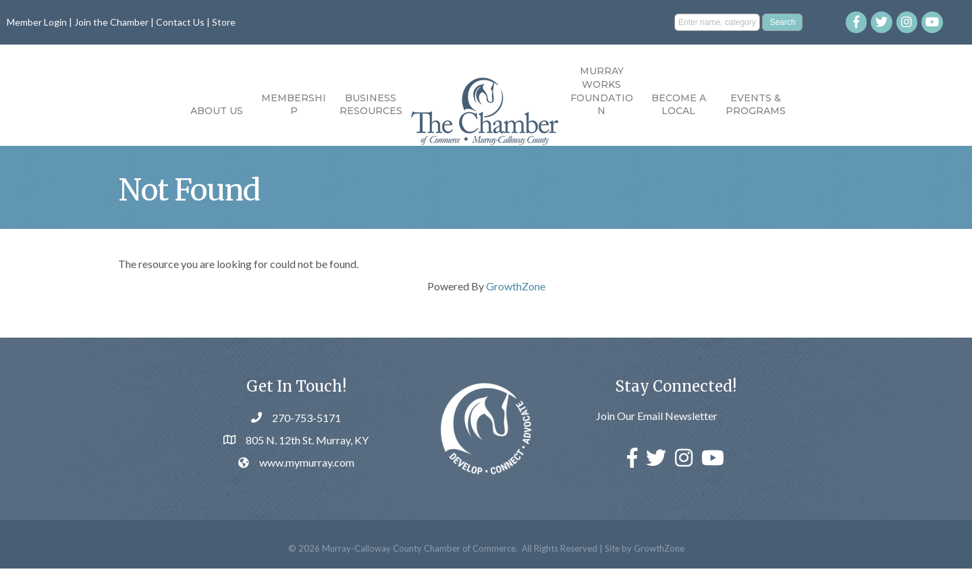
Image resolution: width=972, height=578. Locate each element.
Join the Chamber (111, 22)
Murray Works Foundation (601, 91)
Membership (293, 104)
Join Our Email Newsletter (657, 425)
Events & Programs (756, 104)
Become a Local (678, 104)
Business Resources (371, 104)
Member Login (37, 22)
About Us (216, 111)
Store (224, 22)
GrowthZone (515, 295)
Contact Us (180, 22)
